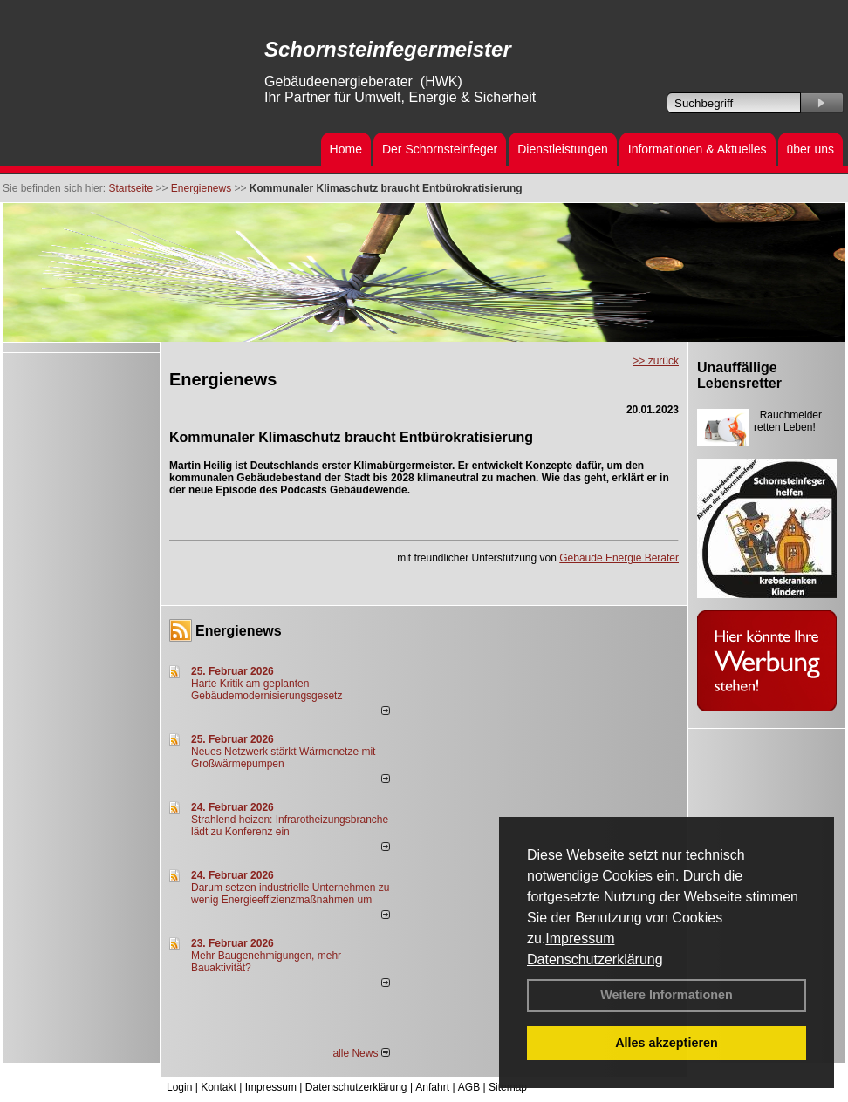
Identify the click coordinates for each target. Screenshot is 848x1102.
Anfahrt (432, 1087)
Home (346, 149)
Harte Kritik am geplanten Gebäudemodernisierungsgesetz (266, 689)
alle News (360, 1053)
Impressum (579, 938)
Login (179, 1087)
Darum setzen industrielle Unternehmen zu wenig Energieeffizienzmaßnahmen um (290, 893)
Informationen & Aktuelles (697, 149)
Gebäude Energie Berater (619, 558)
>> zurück (656, 361)
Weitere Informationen (666, 995)
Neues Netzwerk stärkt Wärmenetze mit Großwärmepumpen (283, 757)
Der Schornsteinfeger (439, 149)
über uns (810, 149)
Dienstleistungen (562, 149)
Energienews (238, 630)
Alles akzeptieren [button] (666, 1043)
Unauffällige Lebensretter (739, 375)
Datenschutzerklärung (595, 959)
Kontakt (218, 1087)
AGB (469, 1087)
